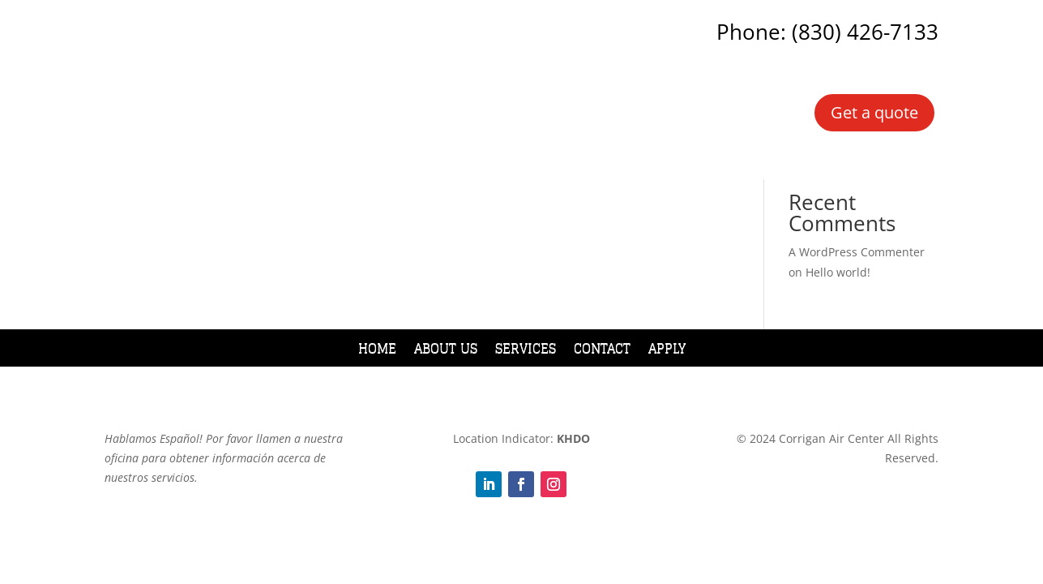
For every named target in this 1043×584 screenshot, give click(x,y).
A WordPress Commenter (857, 252)
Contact (602, 350)
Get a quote (874, 112)
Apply (667, 350)
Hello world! (838, 272)
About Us (445, 350)
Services (525, 350)
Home (377, 350)
